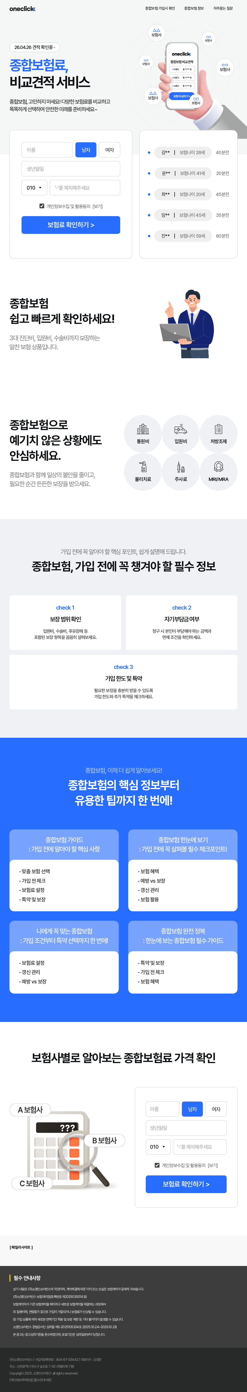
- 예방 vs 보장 (151, 881)
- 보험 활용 (148, 899)
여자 (109, 150)
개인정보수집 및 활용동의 (68, 206)
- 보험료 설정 (31, 890)
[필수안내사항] (42, 1380)
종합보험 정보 (194, 8)
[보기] (97, 206)
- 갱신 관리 (148, 890)
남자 (86, 150)
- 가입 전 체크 (32, 881)
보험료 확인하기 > (71, 225)
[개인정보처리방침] (21, 1380)
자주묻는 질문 (223, 8)
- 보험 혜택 (148, 871)
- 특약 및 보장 (32, 899)
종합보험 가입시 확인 (160, 8)
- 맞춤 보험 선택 (34, 871)
